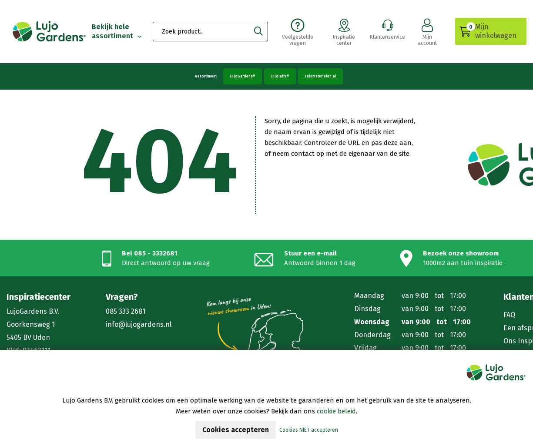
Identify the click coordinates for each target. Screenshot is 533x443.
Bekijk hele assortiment (113, 31)
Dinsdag (367, 309)
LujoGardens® (242, 76)
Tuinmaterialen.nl (320, 76)
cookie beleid (336, 411)
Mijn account (427, 31)
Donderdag (372, 335)
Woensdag (371, 322)
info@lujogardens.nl (138, 324)
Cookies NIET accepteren (308, 430)
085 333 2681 (125, 311)
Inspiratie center (344, 31)
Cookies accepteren (235, 430)
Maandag (369, 296)
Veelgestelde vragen (297, 31)
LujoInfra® (280, 76)
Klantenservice (387, 28)
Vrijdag (365, 348)
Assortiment (206, 76)
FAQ (509, 315)
